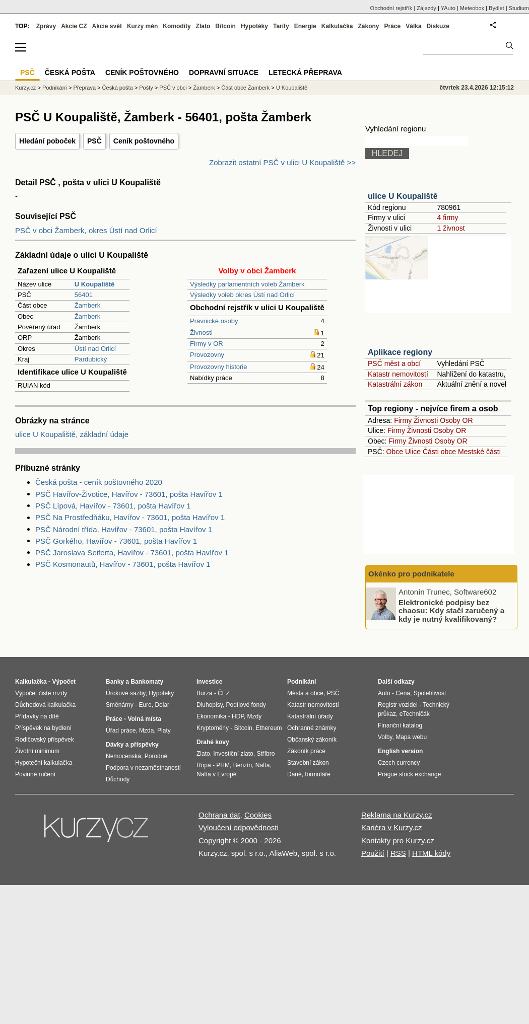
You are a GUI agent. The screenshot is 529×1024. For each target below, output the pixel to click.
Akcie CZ (74, 26)
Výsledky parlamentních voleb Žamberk (247, 284)
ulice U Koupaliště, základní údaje (71, 434)
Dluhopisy (209, 704)
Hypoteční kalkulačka (43, 762)
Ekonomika (211, 716)
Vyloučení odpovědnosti (239, 827)
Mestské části (479, 452)
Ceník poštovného (143, 141)
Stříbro (265, 753)
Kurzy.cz (25, 88)
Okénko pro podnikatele (411, 573)
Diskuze (438, 26)
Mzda (146, 730)
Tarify (281, 26)
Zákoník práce (306, 751)
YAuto (448, 8)
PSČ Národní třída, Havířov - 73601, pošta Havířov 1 (123, 529)
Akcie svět (107, 26)
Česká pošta (117, 88)
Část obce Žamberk (245, 88)
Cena (402, 693)
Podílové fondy (246, 704)
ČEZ (224, 693)
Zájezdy (426, 8)
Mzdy (254, 716)
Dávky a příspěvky (132, 744)
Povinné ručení (35, 774)
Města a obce (305, 693)
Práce (392, 26)
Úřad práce (121, 730)
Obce (394, 452)
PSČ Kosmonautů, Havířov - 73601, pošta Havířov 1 (123, 564)
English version (400, 751)
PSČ (94, 141)
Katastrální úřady (310, 716)
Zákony (368, 26)
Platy (164, 730)
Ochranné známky (311, 728)
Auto (384, 693)
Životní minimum (37, 751)
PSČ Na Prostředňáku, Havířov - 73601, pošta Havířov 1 (130, 517)
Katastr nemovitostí (398, 374)
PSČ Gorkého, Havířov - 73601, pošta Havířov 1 (116, 541)
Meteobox (472, 8)
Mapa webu (411, 737)
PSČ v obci (172, 88)
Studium (519, 8)
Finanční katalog (400, 725)
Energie (305, 26)
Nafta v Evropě (216, 774)
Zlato (203, 26)
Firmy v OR (206, 343)
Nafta (262, 765)
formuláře (317, 774)
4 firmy (447, 217)
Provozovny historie (218, 367)
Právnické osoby (214, 321)
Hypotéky (254, 26)
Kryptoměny (212, 728)
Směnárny (120, 704)
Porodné (156, 756)
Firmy (403, 420)
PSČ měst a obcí (394, 363)
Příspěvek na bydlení (43, 728)
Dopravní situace (223, 72)
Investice (209, 681)
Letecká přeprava (305, 72)
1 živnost (451, 228)
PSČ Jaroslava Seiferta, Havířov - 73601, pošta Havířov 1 (132, 552)
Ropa (203, 765)
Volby (385, 737)
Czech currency (399, 762)
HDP (238, 716)
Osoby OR (456, 420)
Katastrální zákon (395, 384)
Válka (413, 26)
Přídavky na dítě (37, 716)
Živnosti (201, 332)
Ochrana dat (219, 815)
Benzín (242, 765)
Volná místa (144, 718)
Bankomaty (146, 681)
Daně (294, 774)
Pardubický (91, 359)
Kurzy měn (142, 26)
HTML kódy (431, 853)
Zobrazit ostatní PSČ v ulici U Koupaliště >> (282, 162)
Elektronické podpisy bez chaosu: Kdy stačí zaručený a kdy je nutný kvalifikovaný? (451, 610)
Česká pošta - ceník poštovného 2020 (98, 482)
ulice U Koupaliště (403, 196)
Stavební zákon (308, 762)
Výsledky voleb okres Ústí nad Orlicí (242, 295)
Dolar (162, 704)
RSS (398, 853)
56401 (84, 295)
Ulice (413, 452)
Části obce (439, 452)
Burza (204, 693)
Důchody (117, 779)
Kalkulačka (337, 26)
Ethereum (268, 728)
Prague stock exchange (409, 774)
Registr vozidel (398, 704)
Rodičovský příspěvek (44, 739)
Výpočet (64, 681)
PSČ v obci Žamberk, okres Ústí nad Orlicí (86, 230)
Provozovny (207, 354)
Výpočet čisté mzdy (41, 693)
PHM (223, 765)
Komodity (176, 26)
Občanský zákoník (312, 739)
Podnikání (54, 88)
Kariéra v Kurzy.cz (391, 827)
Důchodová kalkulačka (45, 704)
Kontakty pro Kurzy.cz (397, 840)
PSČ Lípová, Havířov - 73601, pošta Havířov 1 (113, 505)
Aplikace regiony (400, 352)
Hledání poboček (47, 141)
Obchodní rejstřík (391, 8)
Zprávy (46, 26)
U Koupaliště (291, 88)
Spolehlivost (430, 693)
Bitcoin (225, 26)
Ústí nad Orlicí (95, 348)
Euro (145, 704)
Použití (372, 853)
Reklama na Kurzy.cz (396, 815)
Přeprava (84, 88)
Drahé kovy (212, 742)
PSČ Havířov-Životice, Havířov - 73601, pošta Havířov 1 (129, 494)
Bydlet (496, 8)
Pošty (146, 88)
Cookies (258, 815)
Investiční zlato (233, 753)
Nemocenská (123, 756)
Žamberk (87, 305)
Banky (115, 681)
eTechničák (415, 713)
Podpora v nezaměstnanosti (143, 767)
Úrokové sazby (125, 693)
